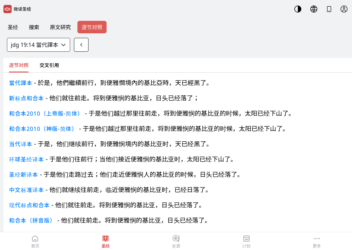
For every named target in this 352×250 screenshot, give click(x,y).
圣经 (13, 27)
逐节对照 (92, 27)
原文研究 (60, 27)
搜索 (34, 27)
